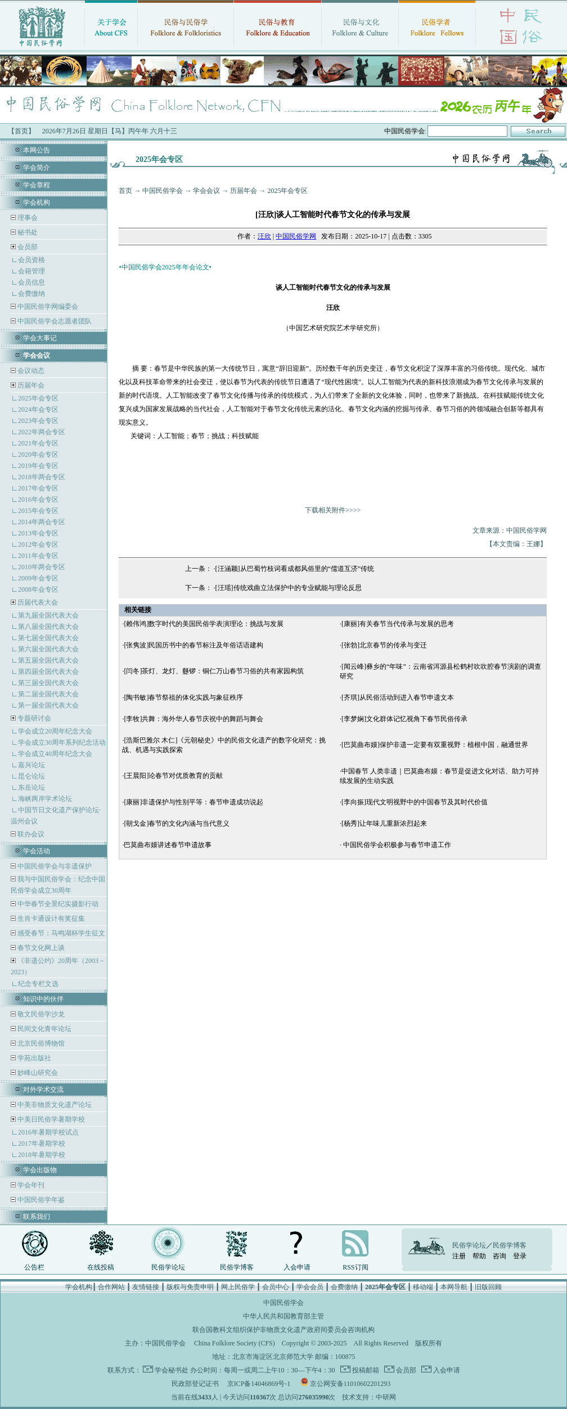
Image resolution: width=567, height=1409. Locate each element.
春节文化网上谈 (40, 948)
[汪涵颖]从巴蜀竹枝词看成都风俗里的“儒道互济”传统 (295, 569)
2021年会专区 (38, 443)
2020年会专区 (38, 454)
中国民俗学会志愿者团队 (54, 321)
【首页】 (21, 131)
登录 (519, 1256)
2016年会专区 (38, 499)
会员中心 (275, 1287)
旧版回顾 (488, 1287)
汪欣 (264, 236)
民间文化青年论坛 (43, 1029)
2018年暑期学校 (41, 1155)
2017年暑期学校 (41, 1143)
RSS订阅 (355, 1267)
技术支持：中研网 (369, 1397)
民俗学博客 (237, 1267)
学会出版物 (40, 1170)
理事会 (27, 218)
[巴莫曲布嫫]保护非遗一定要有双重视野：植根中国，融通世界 (434, 745)
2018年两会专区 (41, 477)
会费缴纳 (31, 294)
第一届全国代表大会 (48, 705)
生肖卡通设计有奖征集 (50, 918)
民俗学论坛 (168, 1267)
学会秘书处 (171, 1370)
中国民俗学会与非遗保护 (54, 866)
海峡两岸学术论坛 (45, 799)
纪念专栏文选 (38, 984)
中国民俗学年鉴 (40, 1200)
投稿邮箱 (364, 1370)
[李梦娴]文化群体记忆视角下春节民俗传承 (404, 719)
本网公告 (36, 150)
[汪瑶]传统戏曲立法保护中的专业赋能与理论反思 (288, 588)
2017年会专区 (38, 488)
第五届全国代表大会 (48, 660)
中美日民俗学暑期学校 (51, 1119)
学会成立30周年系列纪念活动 (62, 742)
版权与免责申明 (190, 1287)
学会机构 (36, 202)
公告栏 (34, 1267)
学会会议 (206, 191)
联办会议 (30, 834)
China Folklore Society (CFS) (234, 1343)
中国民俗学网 (296, 236)
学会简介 (36, 168)
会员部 (27, 247)
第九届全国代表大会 (48, 615)
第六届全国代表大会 (48, 649)
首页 (125, 191)
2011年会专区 (38, 556)
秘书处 (27, 232)
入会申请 (297, 1267)
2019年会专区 (38, 466)
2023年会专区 (38, 421)
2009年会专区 (38, 578)
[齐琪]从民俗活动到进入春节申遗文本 (397, 697)
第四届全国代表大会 (48, 672)
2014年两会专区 (41, 522)
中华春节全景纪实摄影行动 (57, 904)
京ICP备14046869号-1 (259, 1384)
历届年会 (30, 385)
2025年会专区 (38, 398)
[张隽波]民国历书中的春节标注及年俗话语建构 (193, 645)
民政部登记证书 (195, 1384)
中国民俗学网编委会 (47, 306)
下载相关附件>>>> (333, 510)
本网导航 (453, 1287)
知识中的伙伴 (43, 999)
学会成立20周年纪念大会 (55, 731)
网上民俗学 (238, 1287)
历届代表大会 (37, 602)
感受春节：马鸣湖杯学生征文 (60, 933)
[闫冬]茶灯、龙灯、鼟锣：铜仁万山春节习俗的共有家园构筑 (214, 671)
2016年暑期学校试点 (48, 1132)
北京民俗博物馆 (40, 1043)
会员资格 (31, 260)
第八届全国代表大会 (48, 627)
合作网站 (111, 1287)
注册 (459, 1256)
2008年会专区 (38, 589)
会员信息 (31, 282)
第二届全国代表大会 (48, 694)
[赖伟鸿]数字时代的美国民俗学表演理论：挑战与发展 (204, 624)
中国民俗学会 (162, 191)
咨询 (499, 1256)
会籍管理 (31, 271)
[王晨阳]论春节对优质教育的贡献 (173, 776)
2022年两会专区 (41, 432)
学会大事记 (40, 338)
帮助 (479, 1256)
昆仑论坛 (31, 776)
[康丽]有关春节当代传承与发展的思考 (397, 624)
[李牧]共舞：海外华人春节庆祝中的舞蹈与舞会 (193, 719)
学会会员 (309, 1287)
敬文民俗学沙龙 (40, 1014)
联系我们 (36, 1217)
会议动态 (30, 371)
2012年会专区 (38, 544)
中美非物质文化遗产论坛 (54, 1105)
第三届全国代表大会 (48, 683)
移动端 (423, 1287)
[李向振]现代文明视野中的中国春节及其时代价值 (414, 802)
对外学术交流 (43, 1089)
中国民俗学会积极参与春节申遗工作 (396, 845)
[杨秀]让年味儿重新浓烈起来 (384, 823)
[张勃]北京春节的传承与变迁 (384, 645)
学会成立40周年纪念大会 (55, 754)
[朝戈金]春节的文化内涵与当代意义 (177, 823)
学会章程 (36, 185)
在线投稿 (100, 1267)
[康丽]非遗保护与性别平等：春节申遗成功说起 (193, 802)
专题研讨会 (34, 718)
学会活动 (36, 851)
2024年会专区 (38, 409)
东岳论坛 (31, 787)
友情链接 (145, 1287)
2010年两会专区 (41, 567)
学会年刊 (30, 1185)
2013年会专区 (38, 533)
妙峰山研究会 (37, 1073)
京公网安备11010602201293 (350, 1384)
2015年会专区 (38, 511)
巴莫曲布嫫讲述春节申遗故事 (168, 845)
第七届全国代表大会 (48, 638)
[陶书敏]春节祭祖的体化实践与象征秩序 (183, 697)
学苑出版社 (33, 1058)
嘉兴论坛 (31, 765)
